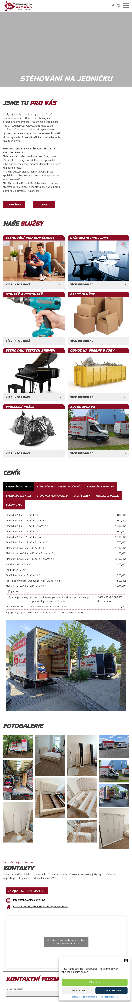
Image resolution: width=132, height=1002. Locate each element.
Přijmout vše (95, 982)
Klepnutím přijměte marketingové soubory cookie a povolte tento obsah (66, 942)
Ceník (44, 204)
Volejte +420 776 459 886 (27, 890)
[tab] (34, 285)
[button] (126, 960)
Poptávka (14, 204)
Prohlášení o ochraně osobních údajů (102, 997)
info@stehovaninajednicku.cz (29, 900)
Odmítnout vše (78, 990)
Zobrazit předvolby (111, 990)
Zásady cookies (78, 997)
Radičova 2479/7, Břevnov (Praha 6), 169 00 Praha (40, 906)
